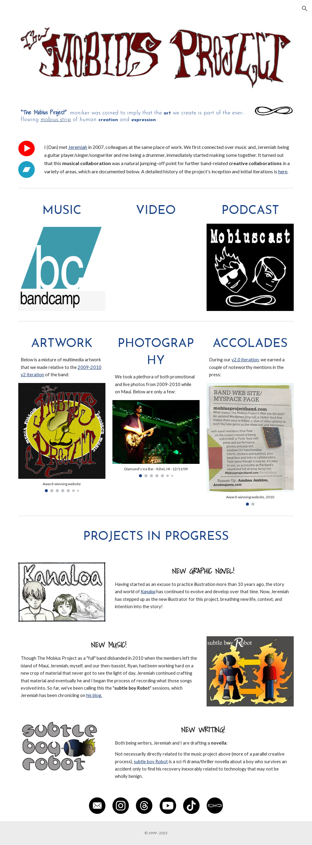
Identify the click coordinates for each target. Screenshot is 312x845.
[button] (304, 8)
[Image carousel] (61, 438)
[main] (132, 115)
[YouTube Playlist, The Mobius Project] (156, 253)
